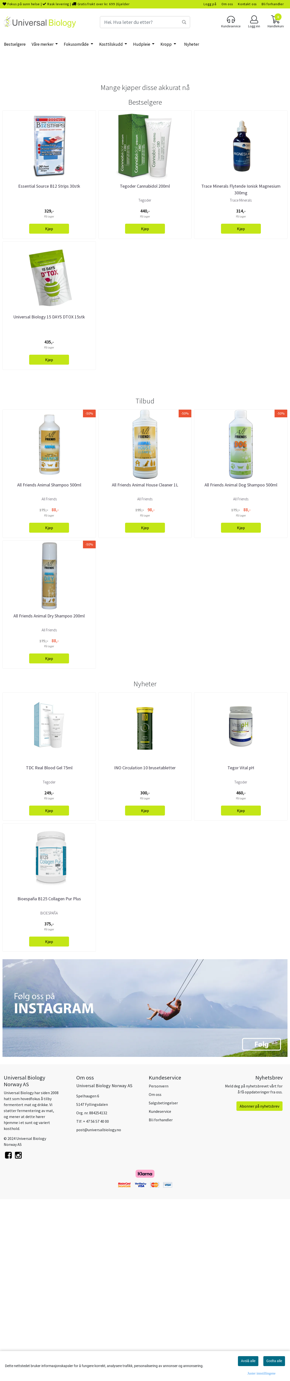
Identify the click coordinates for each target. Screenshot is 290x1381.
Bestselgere (15, 44)
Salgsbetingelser (163, 1286)
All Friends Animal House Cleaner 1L (145, 668)
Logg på (210, 4)
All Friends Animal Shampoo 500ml (49, 668)
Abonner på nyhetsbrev (259, 1289)
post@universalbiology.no (98, 1313)
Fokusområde (76, 44)
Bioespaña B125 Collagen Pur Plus (49, 1082)
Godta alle (274, 1361)
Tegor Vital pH (240, 951)
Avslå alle (248, 1361)
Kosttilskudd (111, 44)
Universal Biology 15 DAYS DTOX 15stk (49, 409)
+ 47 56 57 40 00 (96, 1304)
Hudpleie (142, 44)
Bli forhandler (273, 4)
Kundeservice (160, 1294)
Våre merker (43, 44)
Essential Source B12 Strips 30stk (49, 278)
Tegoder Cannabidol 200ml (145, 278)
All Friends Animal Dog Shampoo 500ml (241, 668)
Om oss (227, 4)
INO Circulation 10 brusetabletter (145, 951)
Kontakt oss (247, 4)
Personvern (158, 1269)
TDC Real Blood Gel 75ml (49, 951)
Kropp (166, 44)
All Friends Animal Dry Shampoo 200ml (49, 799)
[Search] (145, 22)
